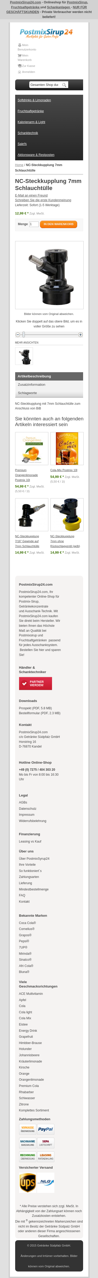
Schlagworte (27, 393)
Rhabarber (26, 1092)
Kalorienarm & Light (31, 122)
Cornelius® (27, 929)
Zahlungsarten (29, 877)
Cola (22, 1006)
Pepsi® (24, 941)
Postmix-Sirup (29, 601)
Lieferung (25, 883)
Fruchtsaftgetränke (25, 7)
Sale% (22, 144)
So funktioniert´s (30, 871)
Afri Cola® (26, 966)
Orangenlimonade (31, 1079)
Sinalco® (25, 959)
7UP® (23, 947)
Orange (24, 1073)
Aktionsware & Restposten (36, 155)
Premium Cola (29, 1086)
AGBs (23, 802)
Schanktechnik (28, 133)
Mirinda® (25, 954)
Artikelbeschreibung (34, 376)
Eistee (23, 1024)
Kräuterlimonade (30, 1061)
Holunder (25, 1049)
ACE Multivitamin (31, 994)
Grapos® (25, 935)
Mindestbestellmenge (34, 889)
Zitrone (24, 1104)
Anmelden (28, 71)
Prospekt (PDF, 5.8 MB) (35, 708)
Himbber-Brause (30, 1043)
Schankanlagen (59, 7)
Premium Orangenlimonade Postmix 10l (26, 475)
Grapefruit (26, 1037)
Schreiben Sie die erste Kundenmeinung (43, 200)
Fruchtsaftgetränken (33, 640)
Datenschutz (28, 809)
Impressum (26, 815)
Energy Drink (28, 1031)
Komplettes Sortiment (34, 1110)
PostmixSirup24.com (25, 2)
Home (19, 165)
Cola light (25, 1012)
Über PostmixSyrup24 (34, 859)
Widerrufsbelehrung (33, 821)
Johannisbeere (29, 1055)
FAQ (22, 895)
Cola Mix (25, 1018)
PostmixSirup (77, 2)
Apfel (22, 1000)
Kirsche (24, 1067)
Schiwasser (27, 1098)
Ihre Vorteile (27, 864)
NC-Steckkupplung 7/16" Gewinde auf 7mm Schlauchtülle (27, 541)
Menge (23, 224)
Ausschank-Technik (38, 611)
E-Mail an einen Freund (31, 195)
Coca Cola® (27, 923)
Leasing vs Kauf (30, 841)
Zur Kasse (28, 65)
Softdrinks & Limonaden (34, 100)
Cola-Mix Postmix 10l (63, 470)
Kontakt (24, 901)
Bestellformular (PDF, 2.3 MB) (40, 713)
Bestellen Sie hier (31, 650)
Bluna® (24, 972)
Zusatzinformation (31, 385)
